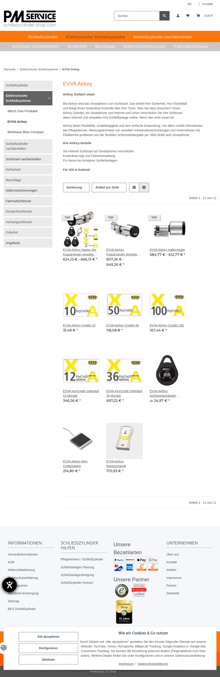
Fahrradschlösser (18, 201)
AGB (11, 562)
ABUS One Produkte (22, 111)
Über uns (172, 554)
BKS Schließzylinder (22, 609)
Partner (171, 585)
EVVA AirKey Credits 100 (167, 325)
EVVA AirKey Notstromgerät (116, 464)
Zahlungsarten (18, 585)
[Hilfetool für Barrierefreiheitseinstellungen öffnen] (9, 585)
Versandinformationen (23, 554)
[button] (178, 15)
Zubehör (12, 232)
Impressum (174, 578)
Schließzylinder (17, 85)
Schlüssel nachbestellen (23, 159)
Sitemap (13, 601)
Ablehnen (48, 659)
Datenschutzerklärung (23, 578)
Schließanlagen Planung (77, 567)
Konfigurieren (48, 648)
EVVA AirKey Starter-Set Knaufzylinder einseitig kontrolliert (79, 252)
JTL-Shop (110, 671)
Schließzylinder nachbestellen (17, 146)
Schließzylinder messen (77, 582)
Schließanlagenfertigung (77, 575)
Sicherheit (13, 169)
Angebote (13, 243)
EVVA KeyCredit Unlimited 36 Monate (124, 393)
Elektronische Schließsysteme (18, 98)
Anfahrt (171, 570)
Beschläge (13, 180)
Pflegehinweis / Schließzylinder (82, 559)
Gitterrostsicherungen (21, 190)
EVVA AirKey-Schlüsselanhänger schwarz (163, 393)
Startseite (172, 593)
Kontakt (208, 4)
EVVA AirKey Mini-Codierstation (75, 464)
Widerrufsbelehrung (21, 570)
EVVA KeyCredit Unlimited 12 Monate (81, 393)
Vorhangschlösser (19, 222)
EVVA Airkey (17, 121)
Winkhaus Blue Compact (25, 132)
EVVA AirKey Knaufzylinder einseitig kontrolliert (121, 252)
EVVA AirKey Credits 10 (79, 325)
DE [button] (189, 4)
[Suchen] (137, 16)
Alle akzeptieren (48, 636)
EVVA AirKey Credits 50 (122, 325)
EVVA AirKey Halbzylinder (167, 250)
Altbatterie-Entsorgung (23, 593)
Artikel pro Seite (107, 187)
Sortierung (74, 187)
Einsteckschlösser (19, 211)
